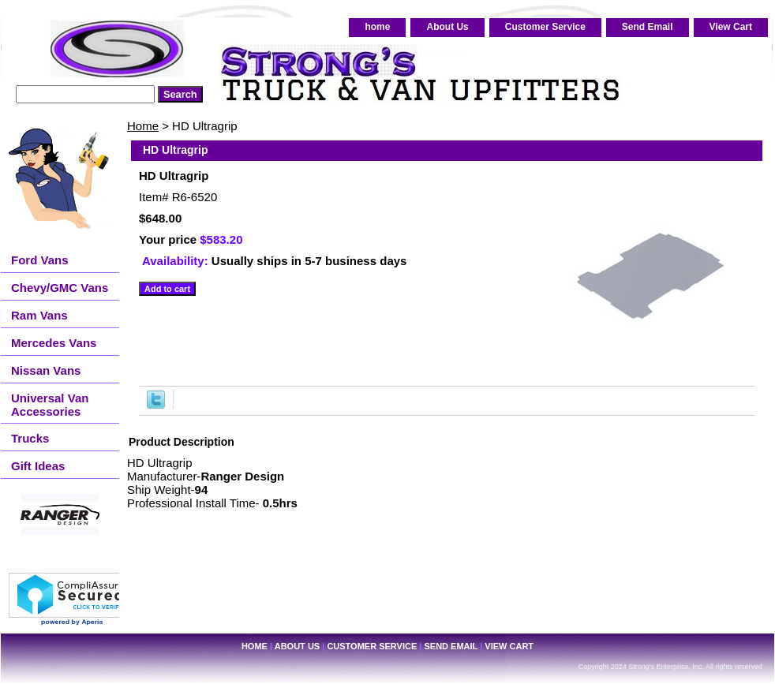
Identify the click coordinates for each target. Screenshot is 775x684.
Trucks (30, 438)
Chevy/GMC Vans (59, 287)
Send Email (647, 26)
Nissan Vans (45, 370)
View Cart (730, 26)
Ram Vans (39, 315)
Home (143, 126)
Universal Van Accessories (49, 404)
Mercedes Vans (53, 342)
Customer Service (545, 26)
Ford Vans (40, 260)
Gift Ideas (38, 466)
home (377, 26)
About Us (447, 26)
